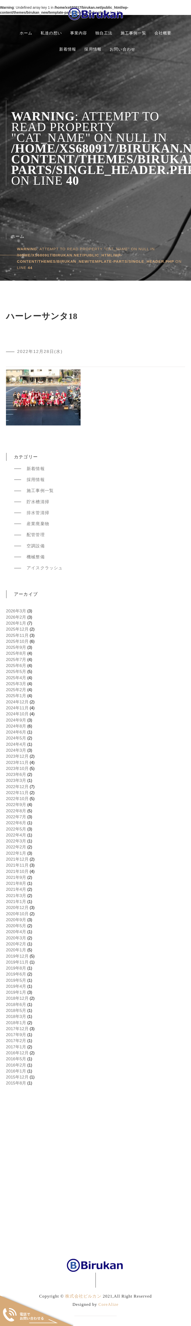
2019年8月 (16, 968)
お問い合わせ (122, 49)
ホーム (26, 33)
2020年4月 (16, 931)
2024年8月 (16, 726)
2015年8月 (16, 1083)
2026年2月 (16, 617)
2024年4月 (16, 744)
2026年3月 (16, 611)
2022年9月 (16, 804)
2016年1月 (16, 1071)
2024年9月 (16, 720)
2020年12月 (17, 907)
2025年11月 (17, 635)
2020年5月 (16, 925)
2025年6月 (16, 665)
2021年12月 (17, 859)
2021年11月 (17, 865)
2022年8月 (16, 811)
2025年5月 (16, 671)
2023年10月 (17, 768)
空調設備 (36, 546)
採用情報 (92, 49)
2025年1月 (16, 695)
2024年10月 (17, 714)
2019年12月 (17, 956)
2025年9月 (16, 647)
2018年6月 (16, 1004)
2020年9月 (16, 919)
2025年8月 (16, 653)
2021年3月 (16, 895)
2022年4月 (16, 835)
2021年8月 (16, 883)
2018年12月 (17, 998)
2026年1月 (16, 623)
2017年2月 (16, 1040)
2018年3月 (16, 1016)
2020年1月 (16, 950)
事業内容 (78, 33)
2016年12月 (17, 1053)
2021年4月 (16, 889)
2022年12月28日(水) (40, 351)
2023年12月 (17, 756)
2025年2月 (16, 689)
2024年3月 (16, 750)
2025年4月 (16, 677)
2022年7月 (16, 817)
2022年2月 (16, 847)
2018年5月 (16, 1010)
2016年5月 (16, 1059)
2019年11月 (17, 962)
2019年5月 (16, 980)
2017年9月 (16, 1034)
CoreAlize (108, 1304)
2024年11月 (17, 708)
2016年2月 (16, 1065)
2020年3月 (16, 938)
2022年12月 (17, 786)
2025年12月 (17, 629)
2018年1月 (16, 1022)
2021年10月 (17, 871)
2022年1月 (16, 853)
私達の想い (51, 33)
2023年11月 (17, 762)
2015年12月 (17, 1077)
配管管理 (36, 534)
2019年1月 (16, 992)
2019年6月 (16, 974)
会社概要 (163, 33)
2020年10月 (17, 914)
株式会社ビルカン (83, 1296)
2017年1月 (16, 1047)
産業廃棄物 (38, 523)
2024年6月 (16, 732)
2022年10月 (17, 798)
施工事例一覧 (133, 33)
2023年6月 (16, 774)
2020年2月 (16, 944)
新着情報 (67, 49)
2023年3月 (16, 780)
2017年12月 (17, 1028)
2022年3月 (16, 841)
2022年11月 (17, 792)
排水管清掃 (38, 512)
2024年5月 (16, 738)
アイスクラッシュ (45, 568)
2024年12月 (17, 702)
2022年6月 (16, 823)
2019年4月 (16, 986)
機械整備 (36, 557)
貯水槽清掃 (38, 501)
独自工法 (103, 33)
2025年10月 (17, 641)
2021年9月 (16, 877)
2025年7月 (16, 659)
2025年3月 (16, 683)
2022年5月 (16, 829)
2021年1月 (16, 901)
